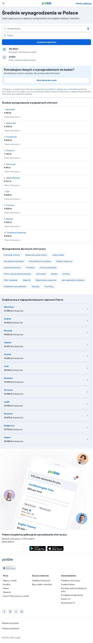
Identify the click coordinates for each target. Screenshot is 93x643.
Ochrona (66, 274)
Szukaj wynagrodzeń (46, 42)
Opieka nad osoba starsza (36, 255)
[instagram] (10, 611)
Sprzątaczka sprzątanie (14, 261)
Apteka (54, 274)
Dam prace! (41, 274)
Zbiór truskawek (11, 280)
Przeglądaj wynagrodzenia (72, 595)
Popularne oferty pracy (70, 580)
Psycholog (49, 286)
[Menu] (3, 3)
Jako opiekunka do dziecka (73, 280)
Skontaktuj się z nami (46, 80)
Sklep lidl (26, 280)
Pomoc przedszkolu (48, 267)
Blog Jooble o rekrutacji (42, 584)
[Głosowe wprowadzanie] (88, 28)
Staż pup (35, 286)
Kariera (6, 588)
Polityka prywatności (10, 628)
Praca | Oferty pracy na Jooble (16, 596)
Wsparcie (7, 592)
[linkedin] (21, 611)
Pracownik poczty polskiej (40, 261)
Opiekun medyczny (64, 261)
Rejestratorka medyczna (46, 280)
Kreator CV (65, 599)
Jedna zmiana (58, 255)
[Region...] (46, 35)
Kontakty (6, 584)
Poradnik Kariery (68, 584)
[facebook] (4, 611)
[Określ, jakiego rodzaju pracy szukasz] (46, 28)
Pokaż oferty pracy (13, 117)
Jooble (17, 637)
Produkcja (30, 267)
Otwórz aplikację (83, 3)
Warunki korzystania (10, 623)
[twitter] (16, 611)
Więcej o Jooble (10, 580)
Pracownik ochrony (12, 255)
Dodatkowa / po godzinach (15, 286)
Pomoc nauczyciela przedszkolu (17, 274)
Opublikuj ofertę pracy (41, 580)
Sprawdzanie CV (68, 603)
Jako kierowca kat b (12, 267)
